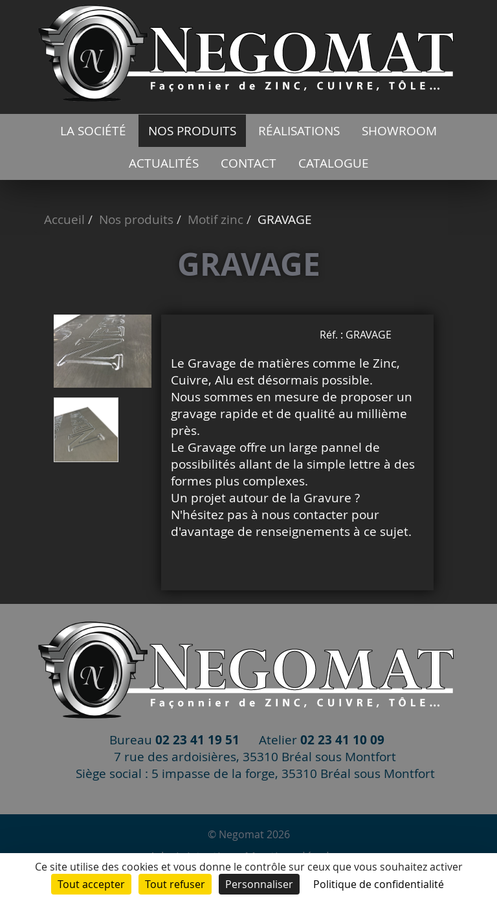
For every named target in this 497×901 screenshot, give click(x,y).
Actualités (164, 163)
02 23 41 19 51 (197, 739)
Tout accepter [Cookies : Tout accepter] (91, 884)
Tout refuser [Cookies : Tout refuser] (175, 884)
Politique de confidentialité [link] (378, 884)
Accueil (64, 219)
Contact (248, 163)
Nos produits (192, 130)
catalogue (333, 163)
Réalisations (299, 130)
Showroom (399, 130)
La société (93, 130)
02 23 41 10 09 (342, 739)
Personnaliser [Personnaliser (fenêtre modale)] (259, 884)
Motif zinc (215, 219)
